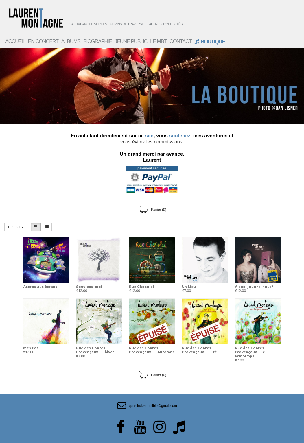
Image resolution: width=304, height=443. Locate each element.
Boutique (209, 41)
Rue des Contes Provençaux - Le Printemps (250, 352)
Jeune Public (131, 41)
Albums (70, 41)
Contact (180, 41)
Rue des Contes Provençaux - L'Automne (152, 350)
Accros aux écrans (40, 287)
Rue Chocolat (141, 287)
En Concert (43, 41)
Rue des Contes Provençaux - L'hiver (95, 350)
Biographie (97, 41)
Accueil (15, 41)
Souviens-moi (89, 287)
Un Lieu (189, 287)
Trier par (16, 227)
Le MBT (158, 41)
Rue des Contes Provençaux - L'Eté (199, 350)
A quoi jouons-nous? (254, 287)
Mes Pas (30, 348)
